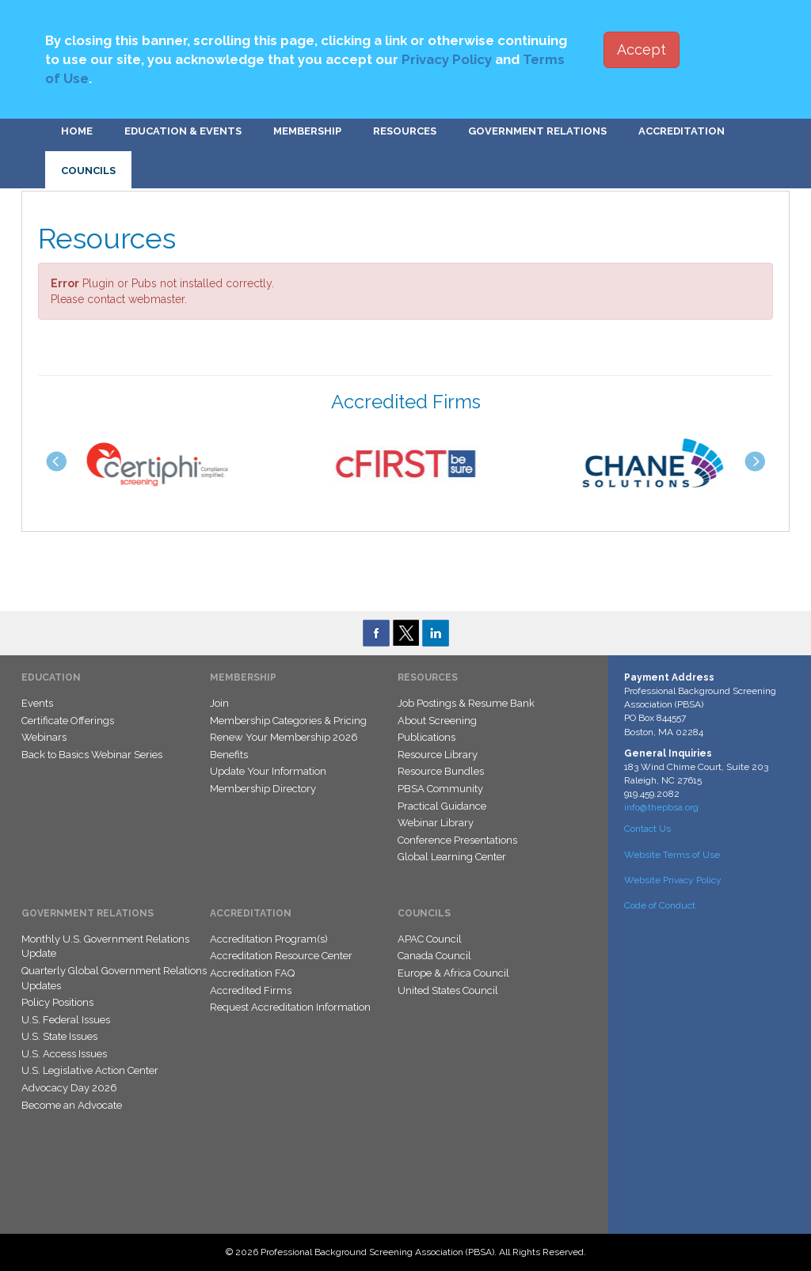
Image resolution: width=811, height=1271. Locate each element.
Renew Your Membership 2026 (284, 737)
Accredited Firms (250, 990)
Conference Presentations (457, 840)
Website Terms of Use (672, 854)
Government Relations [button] (537, 131)
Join (219, 703)
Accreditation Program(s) (269, 939)
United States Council (448, 990)
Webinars (44, 737)
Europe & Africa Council (453, 973)
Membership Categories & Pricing (288, 721)
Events (37, 703)
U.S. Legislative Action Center (89, 1070)
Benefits (229, 755)
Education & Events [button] (183, 131)
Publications (426, 737)
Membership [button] (307, 131)
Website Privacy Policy (673, 880)
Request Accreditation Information (290, 1007)
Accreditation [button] (681, 131)
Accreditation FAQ (252, 973)
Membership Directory (263, 789)
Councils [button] (88, 170)
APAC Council (430, 939)
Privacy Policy (447, 59)
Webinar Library (436, 823)
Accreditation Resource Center (281, 956)
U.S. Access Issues (64, 1054)
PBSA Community (440, 789)
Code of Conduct (659, 905)
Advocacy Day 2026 (69, 1088)
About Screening (437, 721)
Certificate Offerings (67, 721)
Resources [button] (404, 131)
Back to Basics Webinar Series (91, 755)
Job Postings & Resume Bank (466, 703)
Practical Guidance (442, 806)
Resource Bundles (441, 771)
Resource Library (438, 755)
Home (77, 131)
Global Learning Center (452, 857)
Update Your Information (268, 771)
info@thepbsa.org (661, 807)
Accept (641, 49)
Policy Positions (57, 1002)
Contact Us (647, 828)
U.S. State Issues (59, 1036)
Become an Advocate (71, 1105)
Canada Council (434, 956)
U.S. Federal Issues (65, 1020)
